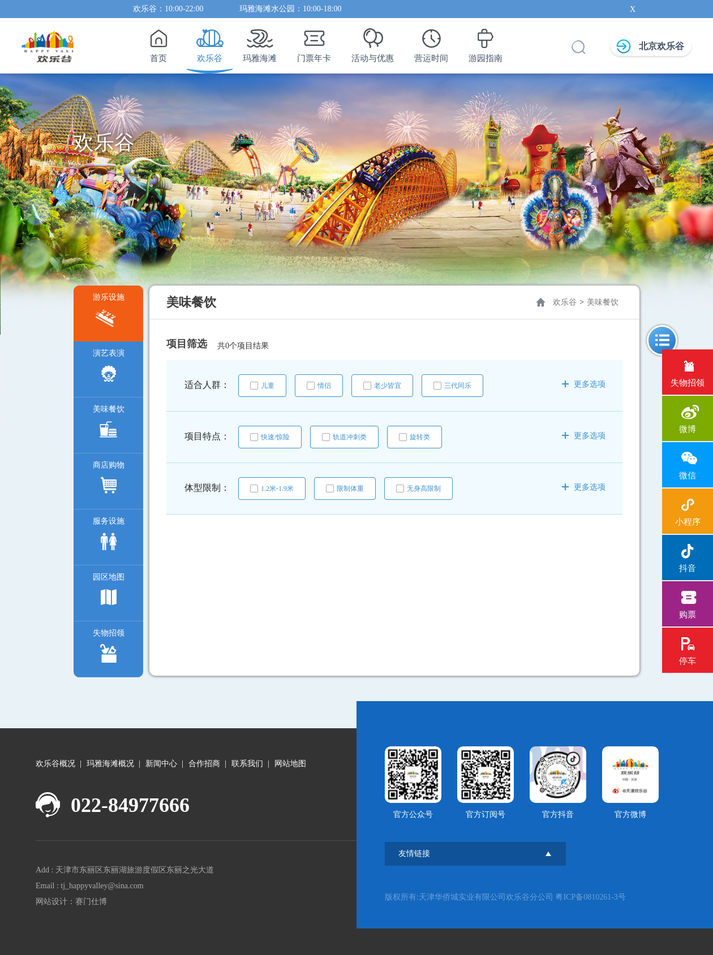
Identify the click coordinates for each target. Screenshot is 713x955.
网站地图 (290, 763)
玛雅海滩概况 (110, 763)
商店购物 (108, 480)
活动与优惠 (372, 42)
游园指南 (485, 42)
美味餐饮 (108, 424)
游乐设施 (108, 312)
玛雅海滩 (260, 42)
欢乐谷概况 (55, 763)
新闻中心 (161, 763)
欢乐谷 (209, 42)
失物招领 (108, 648)
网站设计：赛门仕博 (71, 901)
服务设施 (108, 536)
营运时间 (431, 42)
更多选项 (583, 384)
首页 (158, 42)
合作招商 (204, 763)
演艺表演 (108, 368)
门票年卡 (314, 42)
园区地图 (108, 592)
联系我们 (247, 763)
